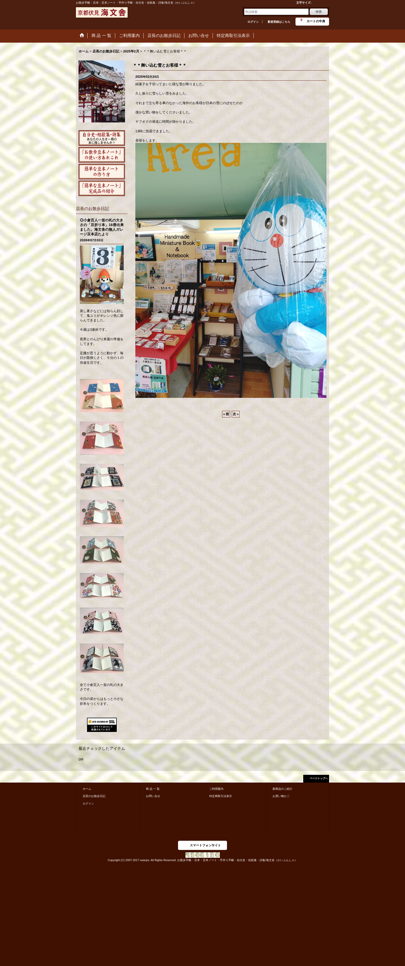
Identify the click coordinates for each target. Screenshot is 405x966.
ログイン (253, 21)
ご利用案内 (216, 788)
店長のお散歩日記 (94, 796)
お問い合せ (153, 796)
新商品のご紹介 (282, 788)
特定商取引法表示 (220, 796)
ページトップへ (319, 778)
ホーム (87, 788)
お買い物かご (281, 796)
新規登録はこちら (279, 21)
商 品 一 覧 (153, 788)
